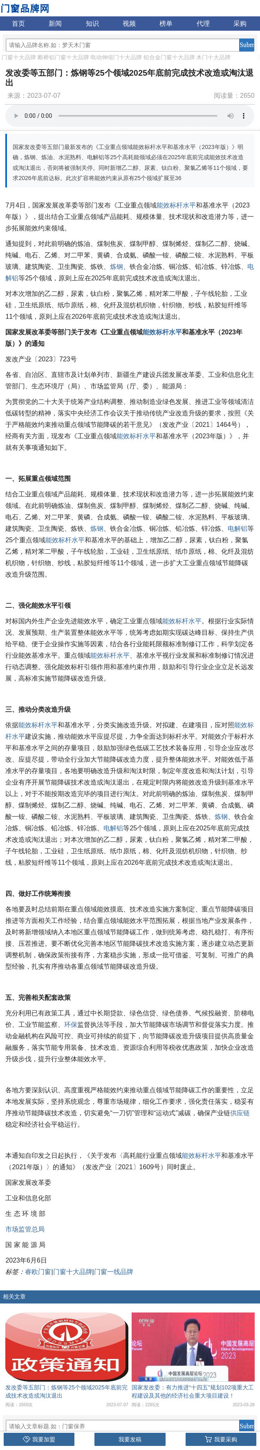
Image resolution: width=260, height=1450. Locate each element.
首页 (18, 23)
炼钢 (116, 266)
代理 (203, 23)
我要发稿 (130, 1439)
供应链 (240, 1112)
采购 (240, 23)
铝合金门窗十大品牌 (169, 57)
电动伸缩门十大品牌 (116, 57)
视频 (129, 23)
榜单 (166, 23)
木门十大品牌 (213, 57)
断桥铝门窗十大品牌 (63, 57)
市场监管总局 (25, 1229)
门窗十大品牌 (19, 57)
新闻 (55, 23)
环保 (70, 1024)
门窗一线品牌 (113, 1271)
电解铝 (237, 528)
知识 (92, 23)
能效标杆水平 (176, 205)
